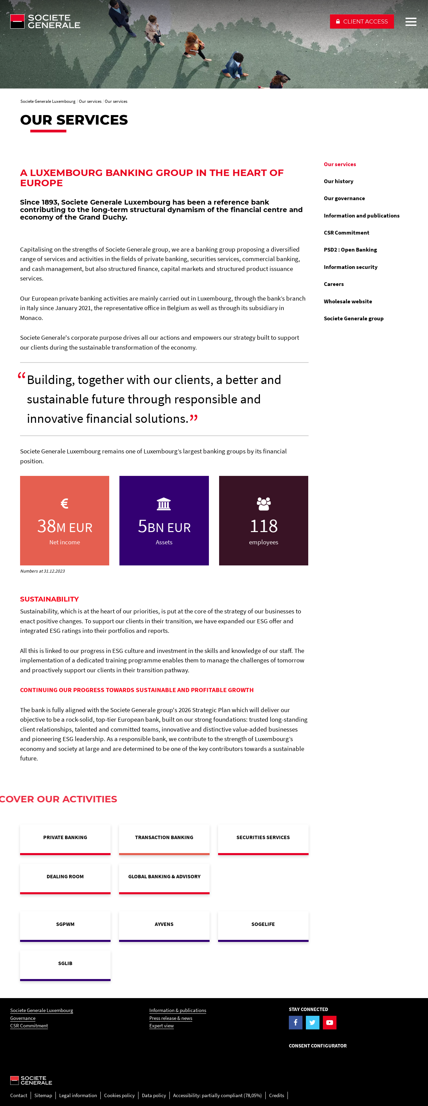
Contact (18, 1095)
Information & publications (177, 1010)
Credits (276, 1095)
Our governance (344, 198)
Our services (340, 164)
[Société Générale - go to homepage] (166, 21)
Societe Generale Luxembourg (41, 1010)
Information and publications (362, 215)
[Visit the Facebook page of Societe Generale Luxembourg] (295, 1022)
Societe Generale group (354, 318)
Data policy (154, 1095)
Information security (351, 267)
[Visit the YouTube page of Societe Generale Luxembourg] (329, 1022)
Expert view (161, 1025)
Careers (334, 284)
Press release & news (170, 1018)
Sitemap (43, 1095)
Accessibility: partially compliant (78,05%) (217, 1095)
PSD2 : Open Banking (350, 249)
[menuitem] (363, 164)
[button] (362, 21)
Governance (22, 1018)
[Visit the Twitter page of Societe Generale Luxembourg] (312, 1022)
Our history (338, 181)
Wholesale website (348, 301)
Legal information (78, 1095)
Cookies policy (119, 1095)
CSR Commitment (346, 232)
